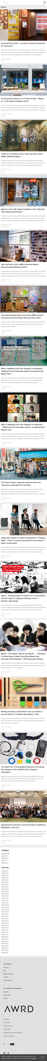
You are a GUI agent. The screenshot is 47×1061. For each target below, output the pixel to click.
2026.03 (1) (5, 871)
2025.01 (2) (5, 894)
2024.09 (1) (5, 903)
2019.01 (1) (4, 939)
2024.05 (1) (5, 907)
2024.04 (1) (5, 909)
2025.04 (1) (5, 889)
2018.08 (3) (5, 941)
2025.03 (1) (5, 891)
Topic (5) (4, 860)
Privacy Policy (7, 1029)
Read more (33, 1058)
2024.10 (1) (4, 900)
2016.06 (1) (4, 953)
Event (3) (4, 856)
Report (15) (5, 858)
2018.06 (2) (5, 946)
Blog (4, 971)
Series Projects (8, 980)
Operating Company (8, 1036)
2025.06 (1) (5, 887)
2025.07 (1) (5, 885)
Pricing (5, 998)
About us (6, 967)
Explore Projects (8, 974)
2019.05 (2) (5, 937)
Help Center (6, 1022)
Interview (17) (5, 854)
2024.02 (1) (5, 912)
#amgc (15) (4, 863)
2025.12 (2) (5, 878)
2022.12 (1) (4, 921)
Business (6, 992)
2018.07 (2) (4, 944)
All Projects (6, 1019)
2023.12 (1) (4, 916)
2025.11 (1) (4, 880)
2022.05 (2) (5, 923)
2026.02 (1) (5, 873)
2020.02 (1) (5, 930)
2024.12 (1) (4, 896)
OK (42, 1057)
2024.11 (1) (4, 898)
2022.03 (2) (5, 925)
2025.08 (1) (5, 882)
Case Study (6, 995)
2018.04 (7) (5, 948)
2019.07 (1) (4, 934)
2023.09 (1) (5, 919)
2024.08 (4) (5, 905)
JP (4, 1044)
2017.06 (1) (4, 950)
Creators (6, 977)
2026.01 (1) (4, 875)
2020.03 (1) (5, 928)
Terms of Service (7, 1026)
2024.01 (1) (4, 914)
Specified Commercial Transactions (12, 1033)
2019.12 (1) (4, 932)
